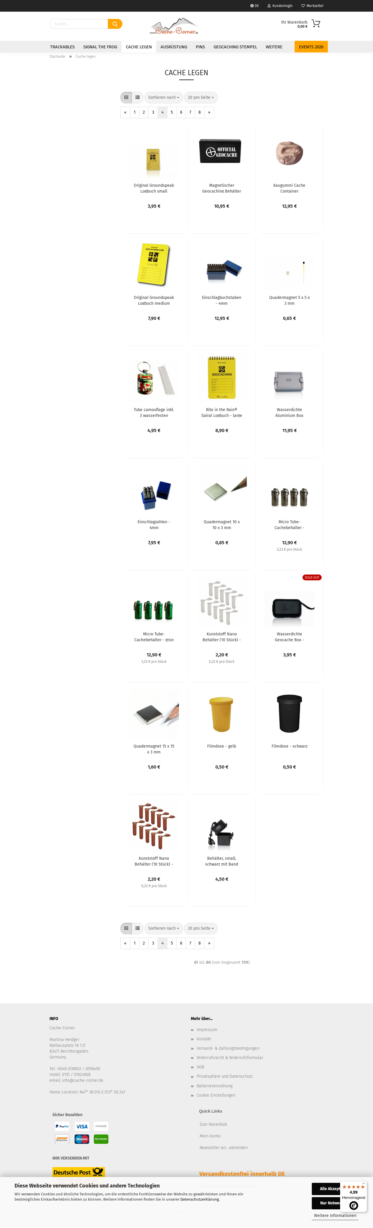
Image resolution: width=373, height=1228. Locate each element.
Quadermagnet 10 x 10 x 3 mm (222, 524)
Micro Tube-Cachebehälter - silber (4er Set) (290, 524)
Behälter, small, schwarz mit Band (221, 861)
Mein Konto (210, 1136)
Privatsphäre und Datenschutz (225, 1076)
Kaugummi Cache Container (289, 188)
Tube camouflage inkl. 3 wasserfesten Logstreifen (154, 412)
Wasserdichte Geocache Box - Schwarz (289, 637)
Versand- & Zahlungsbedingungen (228, 1048)
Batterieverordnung (215, 1085)
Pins (200, 47)
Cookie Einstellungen (216, 1095)
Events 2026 (311, 47)
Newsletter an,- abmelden (224, 1147)
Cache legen (139, 47)
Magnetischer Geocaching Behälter (221, 188)
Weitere (274, 47)
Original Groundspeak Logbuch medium (154, 300)
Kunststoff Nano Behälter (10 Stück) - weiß (222, 637)
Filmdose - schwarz (289, 746)
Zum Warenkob (213, 1124)
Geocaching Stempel (235, 47)
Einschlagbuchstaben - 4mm (221, 300)
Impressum (207, 1029)
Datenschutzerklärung (199, 1199)
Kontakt (204, 1039)
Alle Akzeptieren (335, 1188)
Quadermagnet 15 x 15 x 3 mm (153, 749)
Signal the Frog (100, 47)
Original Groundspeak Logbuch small (154, 188)
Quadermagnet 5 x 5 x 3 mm (289, 300)
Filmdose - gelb (221, 746)
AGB (200, 1067)
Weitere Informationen (335, 1215)
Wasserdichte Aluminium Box (289, 412)
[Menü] (363, 1184)
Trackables (62, 47)
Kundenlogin (280, 6)
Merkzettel (312, 6)
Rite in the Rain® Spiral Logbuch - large (221, 412)
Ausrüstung (174, 47)
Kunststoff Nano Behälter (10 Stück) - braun (154, 861)
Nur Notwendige (335, 1203)
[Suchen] (115, 24)
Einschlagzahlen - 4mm (154, 524)
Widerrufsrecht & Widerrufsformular (230, 1057)
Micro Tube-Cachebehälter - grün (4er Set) (154, 637)
